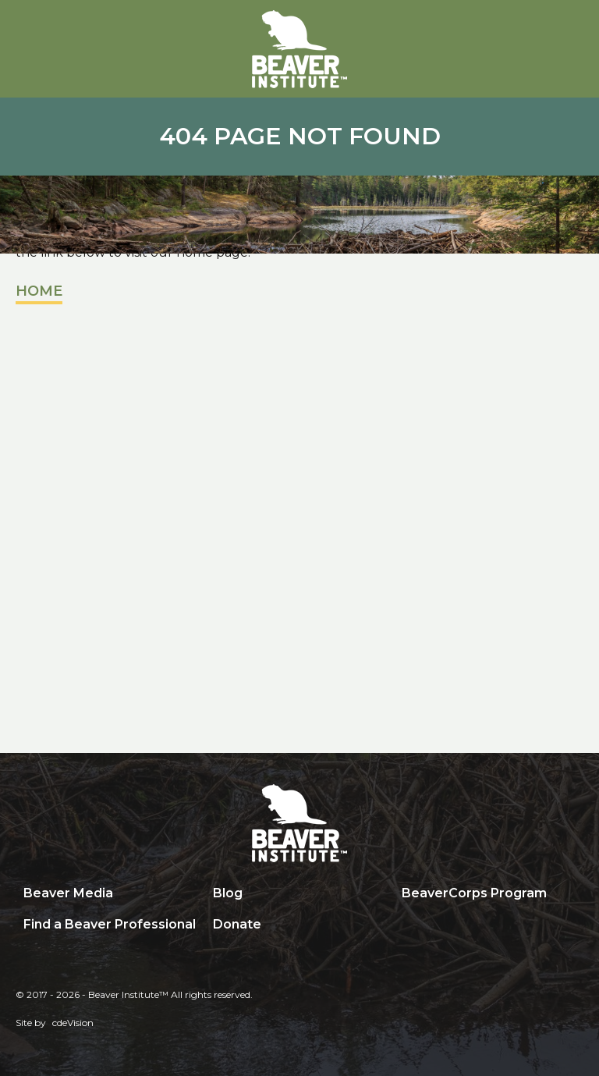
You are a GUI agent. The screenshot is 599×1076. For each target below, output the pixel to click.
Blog (228, 893)
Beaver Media (68, 893)
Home (39, 291)
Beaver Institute (299, 49)
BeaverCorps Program (474, 893)
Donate (237, 924)
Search (405, 925)
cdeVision (73, 1022)
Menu (571, 29)
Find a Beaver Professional (109, 924)
